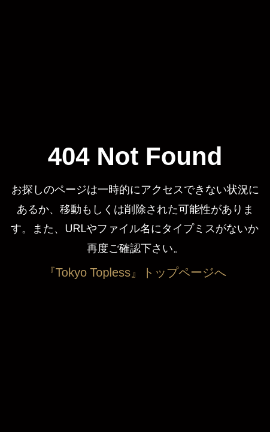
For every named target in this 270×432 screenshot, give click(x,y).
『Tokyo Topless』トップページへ (135, 272)
